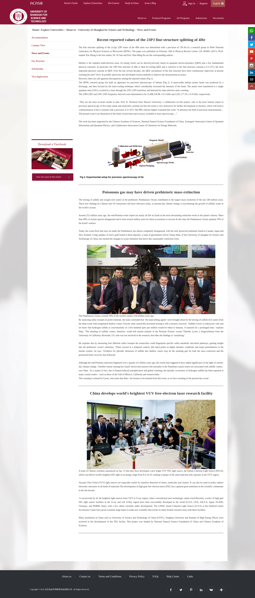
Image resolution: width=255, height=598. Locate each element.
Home (35, 29)
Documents (218, 18)
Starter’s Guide (71, 3)
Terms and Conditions (109, 576)
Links (190, 576)
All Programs (182, 18)
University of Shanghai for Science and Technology (106, 29)
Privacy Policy (137, 576)
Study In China (132, 3)
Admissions (201, 18)
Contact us (84, 576)
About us (141, 18)
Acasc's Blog (150, 3)
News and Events (146, 29)
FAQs (156, 576)
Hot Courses (113, 3)
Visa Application (40, 76)
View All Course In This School (48, 177)
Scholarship (37, 68)
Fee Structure (38, 61)
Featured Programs (161, 18)
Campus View (38, 45)
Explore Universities (92, 3)
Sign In (191, 3)
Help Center (173, 576)
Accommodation (40, 37)
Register (204, 3)
